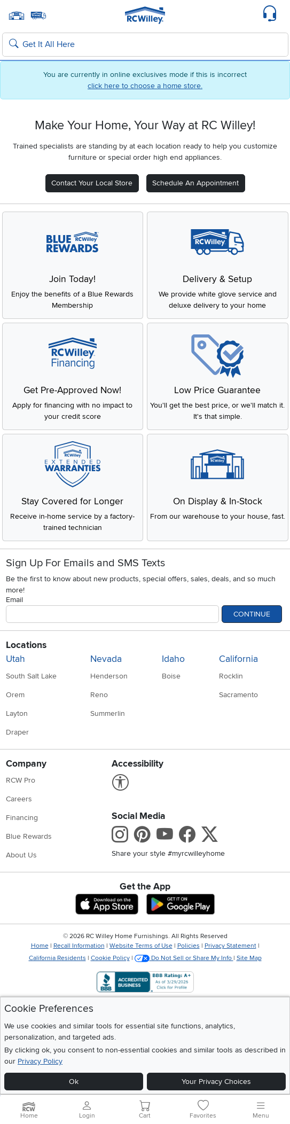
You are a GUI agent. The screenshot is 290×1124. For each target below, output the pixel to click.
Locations (26, 645)
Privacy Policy (40, 1061)
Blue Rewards (29, 836)
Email (14, 599)
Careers (19, 798)
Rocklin (231, 676)
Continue (251, 614)
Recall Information (79, 946)
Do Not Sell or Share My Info (184, 958)
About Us (21, 855)
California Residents (57, 958)
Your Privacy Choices (216, 1081)
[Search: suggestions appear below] (145, 45)
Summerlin (107, 713)
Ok (74, 1081)
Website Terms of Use (141, 946)
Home (40, 946)
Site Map (249, 958)
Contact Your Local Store (91, 183)
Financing (22, 817)
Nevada (106, 659)
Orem (15, 694)
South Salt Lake (31, 676)
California (238, 659)
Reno (99, 694)
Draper (17, 732)
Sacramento (238, 694)
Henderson (109, 676)
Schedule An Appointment (195, 183)
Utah (15, 659)
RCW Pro (20, 780)
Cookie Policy (110, 958)
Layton (17, 713)
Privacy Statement (230, 946)
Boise (171, 676)
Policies (188, 946)
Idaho (173, 659)
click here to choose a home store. (145, 85)
